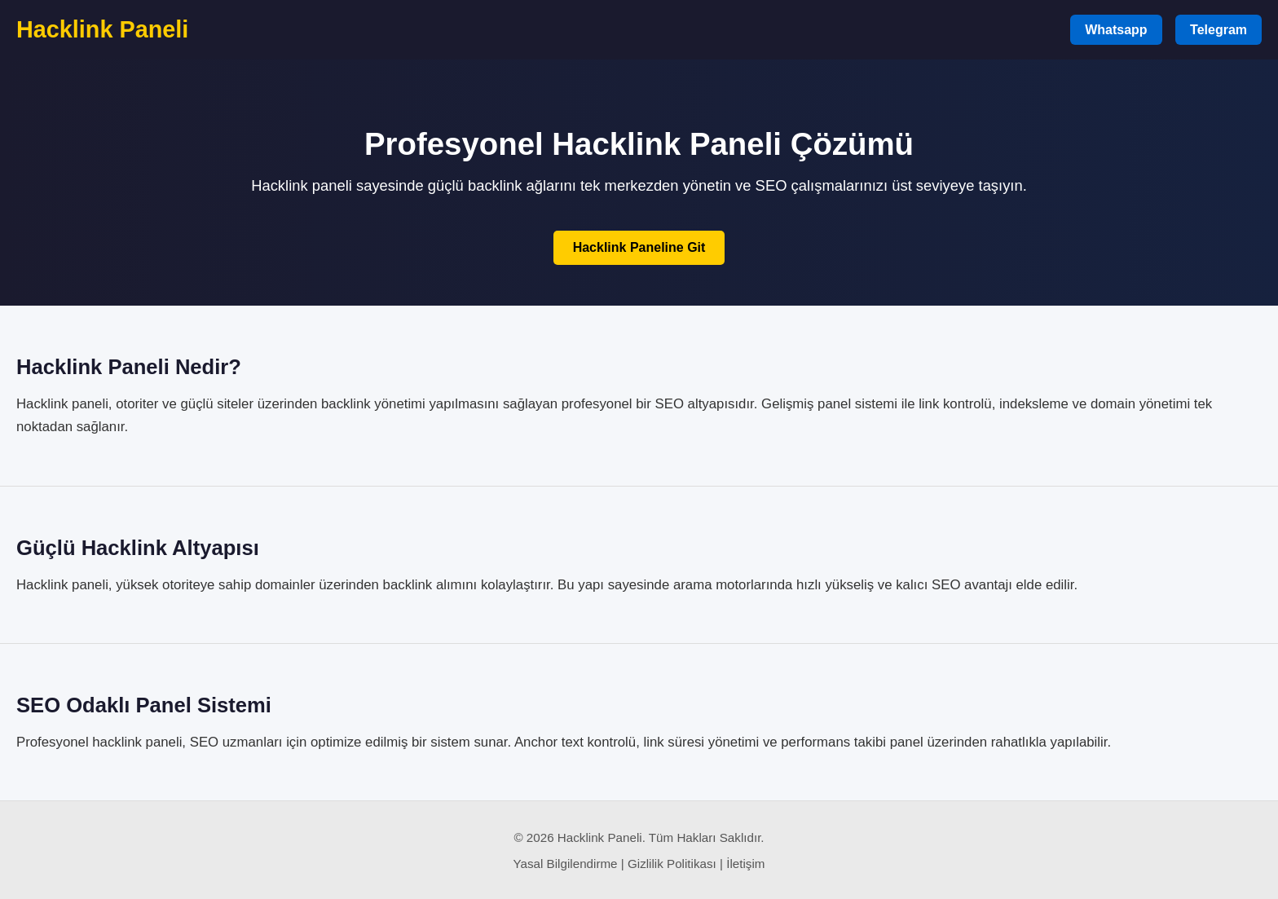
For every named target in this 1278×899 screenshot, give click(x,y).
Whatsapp (1116, 30)
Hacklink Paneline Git (639, 247)
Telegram (1218, 30)
